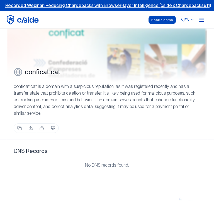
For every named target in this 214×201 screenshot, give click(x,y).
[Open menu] (201, 19)
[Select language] (187, 20)
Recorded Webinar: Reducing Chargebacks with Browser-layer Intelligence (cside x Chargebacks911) (108, 5)
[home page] (23, 20)
